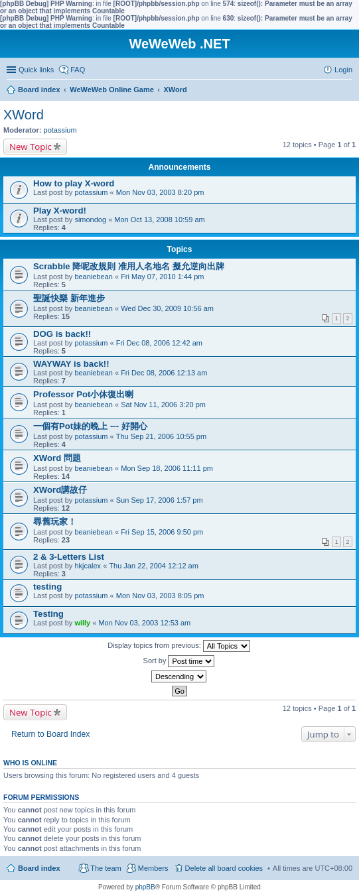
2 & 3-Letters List (68, 557)
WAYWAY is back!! (71, 364)
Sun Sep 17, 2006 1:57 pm (159, 500)
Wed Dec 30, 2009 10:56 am (167, 308)
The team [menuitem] (105, 868)
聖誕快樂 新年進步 (69, 298)
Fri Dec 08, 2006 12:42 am (159, 343)
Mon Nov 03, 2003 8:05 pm (160, 596)
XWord (23, 114)
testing (47, 587)
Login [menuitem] (343, 70)
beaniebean (93, 277)
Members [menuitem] (153, 868)
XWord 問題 (57, 458)
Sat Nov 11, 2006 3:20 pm (163, 405)
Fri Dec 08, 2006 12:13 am (164, 373)
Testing (48, 614)
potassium (60, 130)
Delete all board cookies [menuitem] (224, 868)
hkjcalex (87, 566)
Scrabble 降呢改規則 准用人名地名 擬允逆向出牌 (128, 266)
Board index (39, 868)
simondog (90, 220)
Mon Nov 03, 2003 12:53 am (144, 623)
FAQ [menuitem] (77, 70)
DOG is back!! (62, 334)
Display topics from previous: (179, 646)
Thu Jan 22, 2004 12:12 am (153, 566)
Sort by (179, 661)
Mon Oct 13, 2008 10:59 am (159, 220)
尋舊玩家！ (54, 522)
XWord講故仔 (60, 490)
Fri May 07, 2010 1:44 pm (162, 277)
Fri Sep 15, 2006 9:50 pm (162, 532)
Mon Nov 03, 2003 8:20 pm (160, 192)
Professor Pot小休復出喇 (83, 394)
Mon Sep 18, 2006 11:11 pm (167, 468)
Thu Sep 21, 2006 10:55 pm (161, 436)
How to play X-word (73, 183)
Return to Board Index (50, 734)
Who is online (30, 763)
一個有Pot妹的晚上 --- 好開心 (90, 426)
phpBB (145, 887)
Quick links (36, 70)
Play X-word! (59, 211)
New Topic (30, 147)
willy (82, 623)
